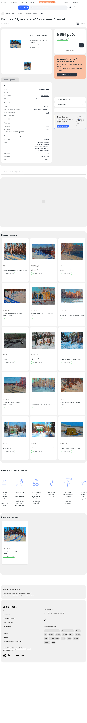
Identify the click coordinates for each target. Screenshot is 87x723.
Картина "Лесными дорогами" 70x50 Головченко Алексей (12, 314)
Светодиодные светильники (51, 631)
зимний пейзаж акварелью (42, 146)
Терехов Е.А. (46, 109)
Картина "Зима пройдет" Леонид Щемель (70, 359)
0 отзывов (6, 23)
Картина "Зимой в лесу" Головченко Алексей (43, 404)
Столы (71, 634)
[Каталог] (23, 8)
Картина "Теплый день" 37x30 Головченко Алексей (42, 314)
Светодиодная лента (67, 631)
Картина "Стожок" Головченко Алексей (70, 448)
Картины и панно (54, 638)
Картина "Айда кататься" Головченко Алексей (12, 552)
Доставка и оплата (9, 618)
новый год (46, 139)
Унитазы (76, 638)
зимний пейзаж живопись (42, 148)
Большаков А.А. (38, 109)
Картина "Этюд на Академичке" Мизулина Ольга (42, 358)
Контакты (6, 630)
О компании (4, 2)
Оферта (5, 637)
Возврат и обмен (8, 622)
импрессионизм (45, 95)
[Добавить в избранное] (26, 241)
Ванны (69, 638)
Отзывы (5, 633)
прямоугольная (45, 119)
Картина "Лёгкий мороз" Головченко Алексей (15, 270)
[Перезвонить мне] (70, 121)
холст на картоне (44, 116)
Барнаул (67, 2)
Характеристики (10, 80)
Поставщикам (7, 626)
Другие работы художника (13, 172)
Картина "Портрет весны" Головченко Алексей (70, 403)
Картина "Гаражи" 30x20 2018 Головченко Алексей (42, 269)
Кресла (58, 634)
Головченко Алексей (43, 89)
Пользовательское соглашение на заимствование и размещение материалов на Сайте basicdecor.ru (17, 648)
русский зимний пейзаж (43, 150)
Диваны (51, 634)
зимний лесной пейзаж (43, 144)
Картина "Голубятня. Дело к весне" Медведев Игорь (43, 447)
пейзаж (47, 159)
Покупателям (7, 611)
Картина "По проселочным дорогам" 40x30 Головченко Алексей (14, 403)
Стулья (65, 634)
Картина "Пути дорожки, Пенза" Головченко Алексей (14, 358)
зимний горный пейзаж (43, 142)
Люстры (78, 631)
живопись (46, 106)
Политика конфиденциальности (12, 641)
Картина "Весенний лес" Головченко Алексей (72, 315)
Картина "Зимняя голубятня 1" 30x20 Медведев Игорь (12, 447)
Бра (45, 634)
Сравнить (81, 23)
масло (47, 112)
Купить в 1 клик (70, 51)
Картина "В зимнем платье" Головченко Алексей (70, 269)
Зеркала (78, 634)
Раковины (47, 642)
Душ (53, 642)
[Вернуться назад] (2, 13)
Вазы (45, 638)
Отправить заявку (66, 74)
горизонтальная (45, 156)
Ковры (63, 638)
